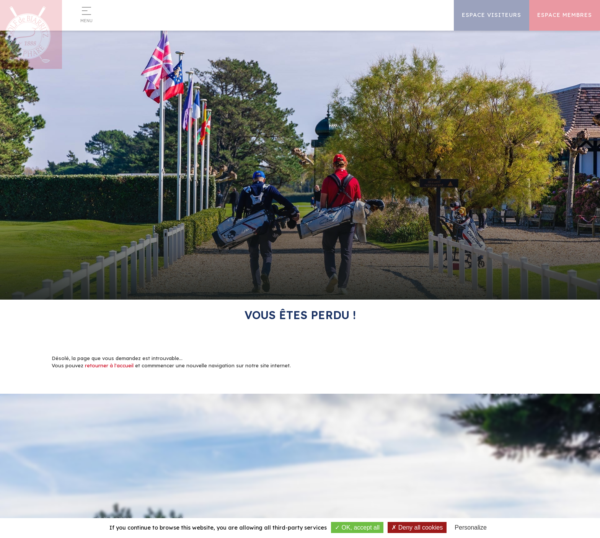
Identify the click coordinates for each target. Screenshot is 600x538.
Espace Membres (564, 14)
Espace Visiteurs (491, 14)
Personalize (471, 527)
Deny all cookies (417, 527)
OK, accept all (357, 527)
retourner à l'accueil (109, 365)
